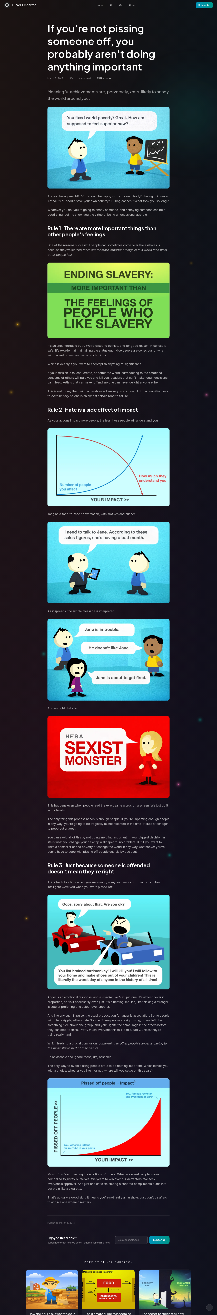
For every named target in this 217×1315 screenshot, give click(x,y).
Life (120, 5)
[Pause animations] (209, 1307)
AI (111, 5)
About (132, 5)
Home (100, 5)
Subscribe (204, 5)
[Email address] (131, 1240)
